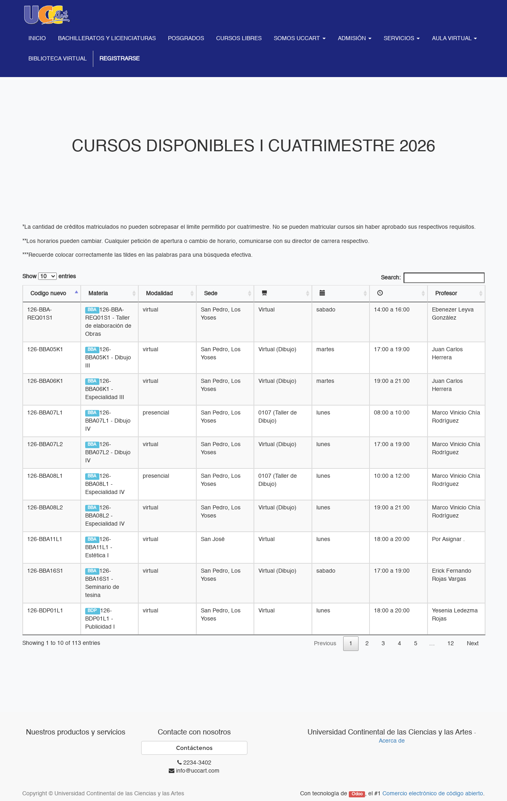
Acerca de (392, 741)
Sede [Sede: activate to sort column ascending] (211, 293)
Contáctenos (194, 748)
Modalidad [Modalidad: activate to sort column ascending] (159, 293)
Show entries (49, 276)
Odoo (357, 794)
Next (473, 643)
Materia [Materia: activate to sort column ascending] (98, 293)
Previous (325, 643)
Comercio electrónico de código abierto (432, 794)
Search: (433, 278)
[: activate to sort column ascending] (284, 294)
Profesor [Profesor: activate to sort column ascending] (447, 293)
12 (450, 643)
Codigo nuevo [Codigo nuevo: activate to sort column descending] (48, 293)
